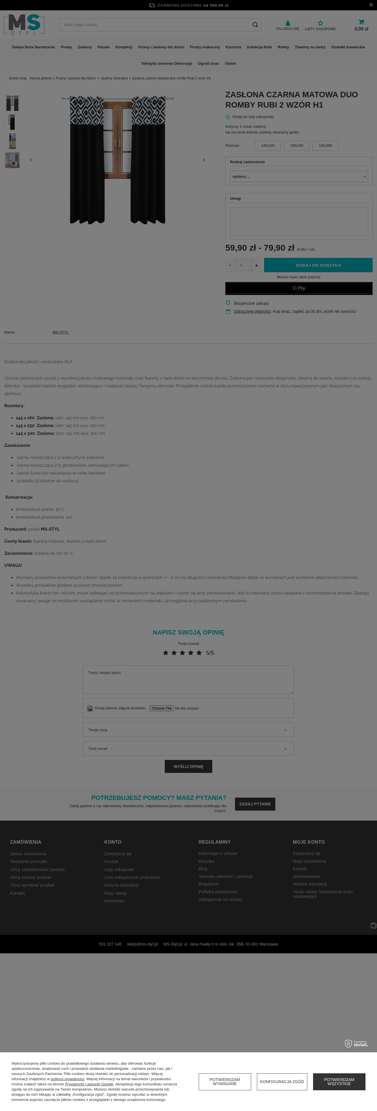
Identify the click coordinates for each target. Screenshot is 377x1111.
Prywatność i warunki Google (89, 1084)
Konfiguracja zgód (282, 1081)
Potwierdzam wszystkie (339, 1081)
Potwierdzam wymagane (225, 1081)
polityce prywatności (67, 1079)
